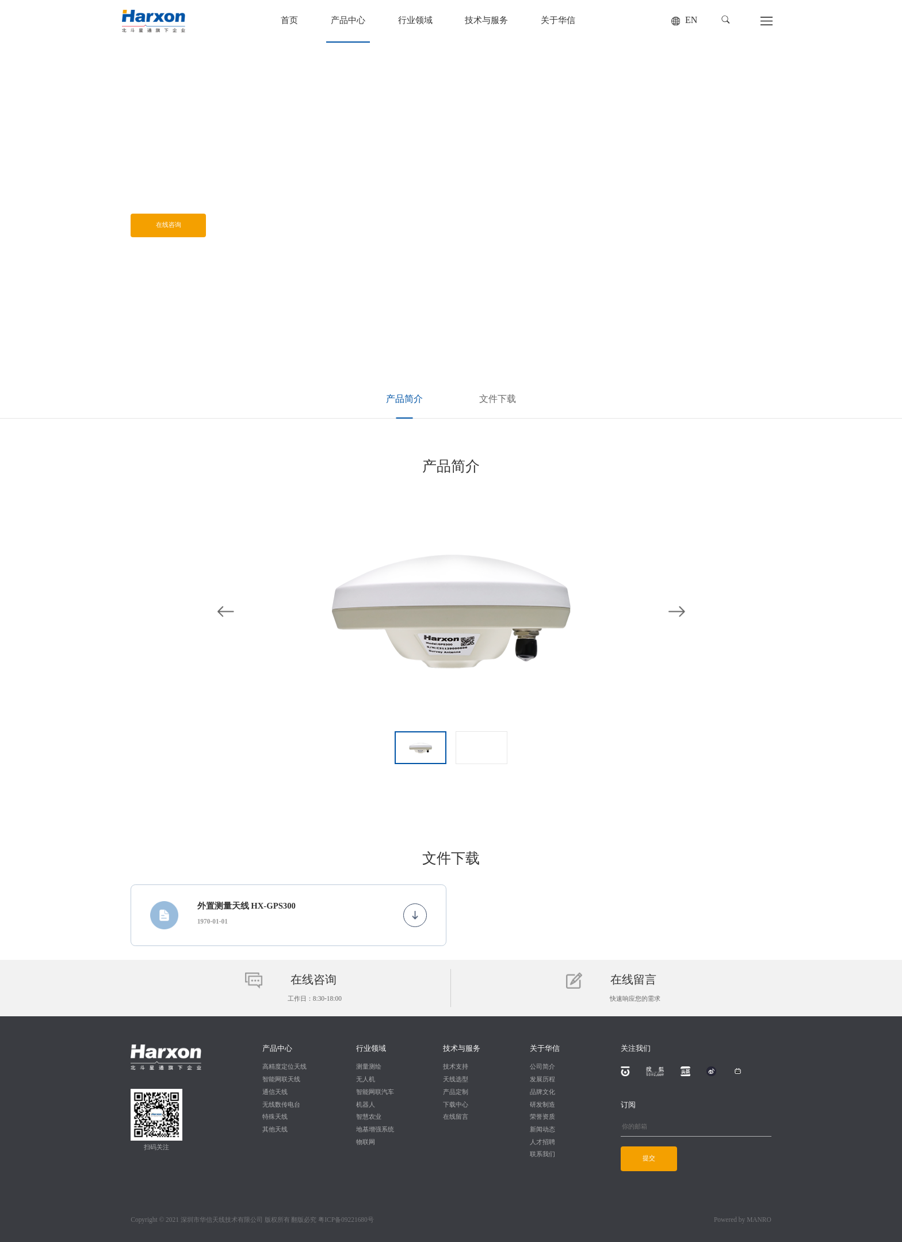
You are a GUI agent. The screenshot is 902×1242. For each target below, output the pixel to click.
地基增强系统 (375, 1129)
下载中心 (455, 1105)
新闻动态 (542, 1129)
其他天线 (275, 1129)
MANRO (759, 1220)
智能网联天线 (281, 1079)
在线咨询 (168, 225)
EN (691, 20)
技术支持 (455, 1067)
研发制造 (542, 1105)
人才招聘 (542, 1142)
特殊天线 (275, 1117)
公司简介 (542, 1067)
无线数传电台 (281, 1105)
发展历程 (542, 1079)
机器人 (365, 1105)
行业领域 (415, 20)
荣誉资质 (542, 1117)
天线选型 (455, 1079)
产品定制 (455, 1092)
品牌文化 (542, 1092)
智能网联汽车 (375, 1092)
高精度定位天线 (284, 1067)
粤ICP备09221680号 (345, 1220)
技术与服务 (486, 20)
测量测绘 (368, 1067)
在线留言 (455, 1117)
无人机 (365, 1079)
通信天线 (275, 1092)
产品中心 (348, 20)
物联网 (365, 1142)
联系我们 (542, 1154)
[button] (725, 20)
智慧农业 (368, 1117)
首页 (289, 20)
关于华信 (558, 20)
